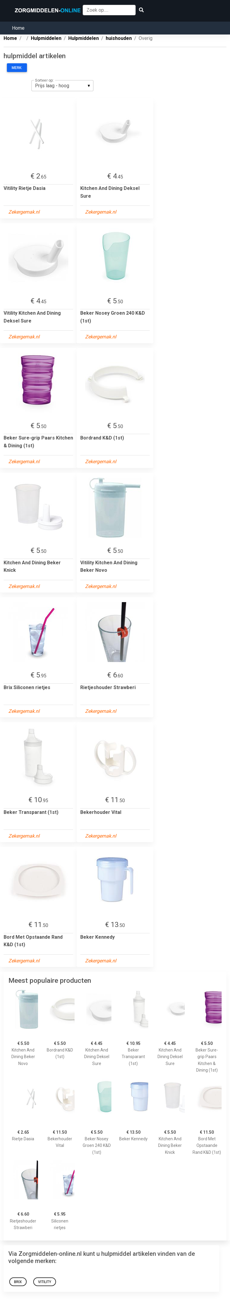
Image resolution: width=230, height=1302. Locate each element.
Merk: (17, 68)
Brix (18, 1282)
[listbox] (62, 85)
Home (18, 28)
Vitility (44, 1282)
